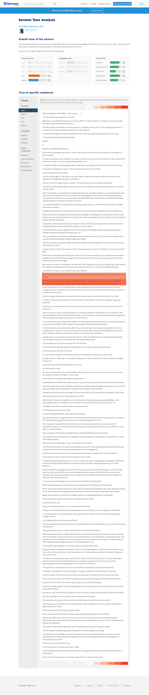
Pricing (93, 4)
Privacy (100, 685)
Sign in (142, 4)
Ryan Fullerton (31, 30)
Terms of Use (113, 685)
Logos (33, 685)
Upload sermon (105, 4)
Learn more (97, 10)
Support (127, 685)
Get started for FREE (122, 4)
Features (84, 4)
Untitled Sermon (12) (31, 26)
